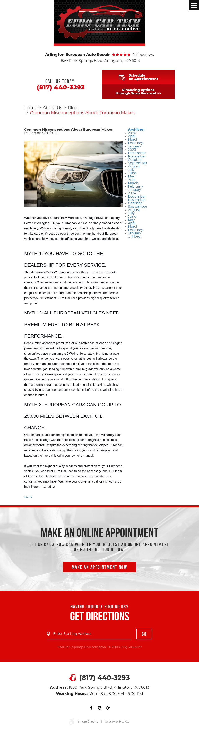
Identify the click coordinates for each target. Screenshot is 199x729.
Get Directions (99, 616)
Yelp (108, 707)
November (137, 156)
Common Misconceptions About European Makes (82, 113)
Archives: (136, 129)
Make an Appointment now (99, 567)
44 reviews (143, 55)
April (131, 136)
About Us (52, 108)
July (131, 169)
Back (28, 497)
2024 (132, 193)
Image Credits (87, 721)
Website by (117, 722)
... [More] (134, 236)
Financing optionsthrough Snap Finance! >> (138, 91)
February (135, 143)
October (135, 159)
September (137, 163)
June (132, 173)
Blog (73, 108)
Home (30, 108)
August (134, 166)
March (133, 139)
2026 (132, 133)
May (131, 176)
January (134, 146)
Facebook (91, 707)
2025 (132, 149)
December (137, 153)
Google (99, 707)
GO (144, 634)
